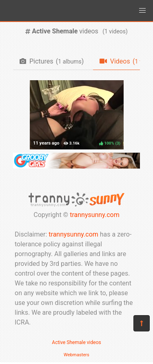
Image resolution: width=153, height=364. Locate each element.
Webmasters (76, 354)
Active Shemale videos (76, 342)
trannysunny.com (95, 215)
